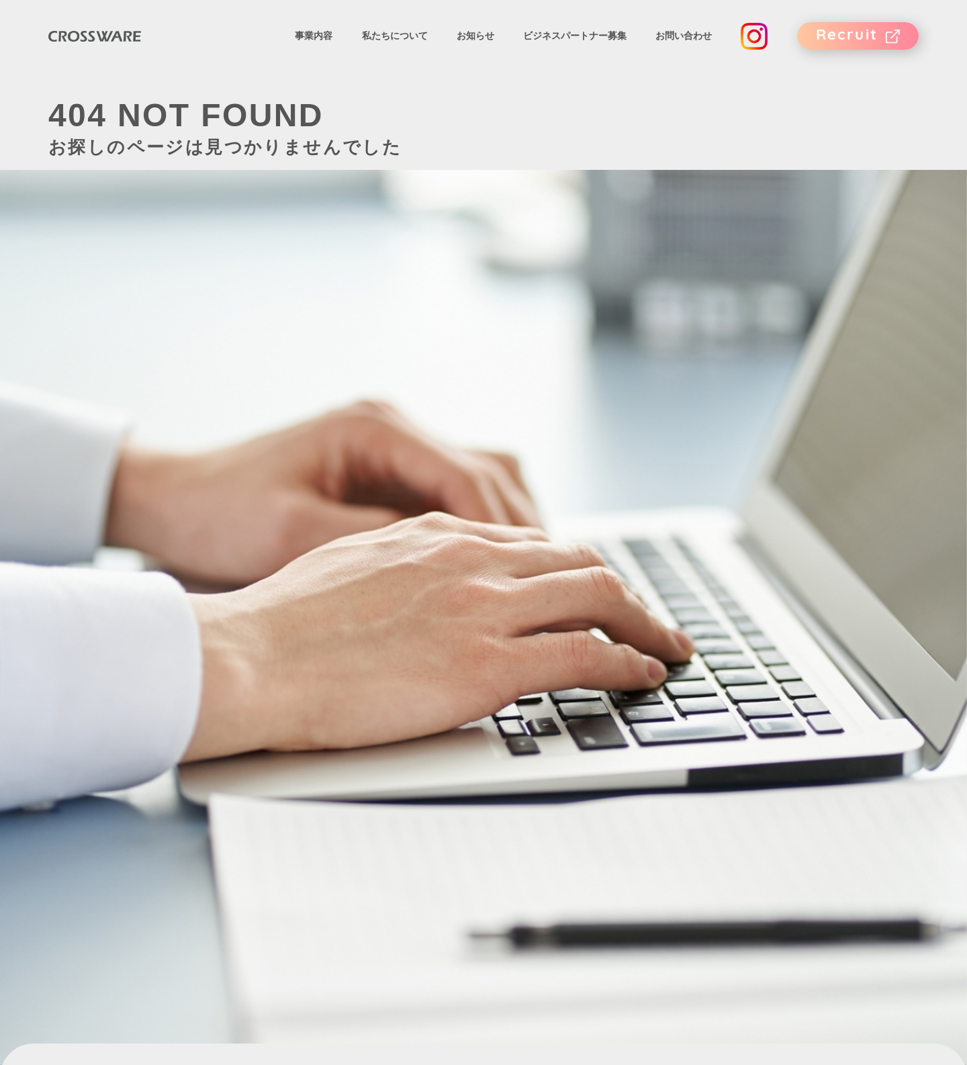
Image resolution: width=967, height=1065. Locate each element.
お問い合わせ (683, 42)
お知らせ (475, 42)
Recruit (847, 42)
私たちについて (395, 42)
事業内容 (313, 42)
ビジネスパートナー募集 (575, 42)
